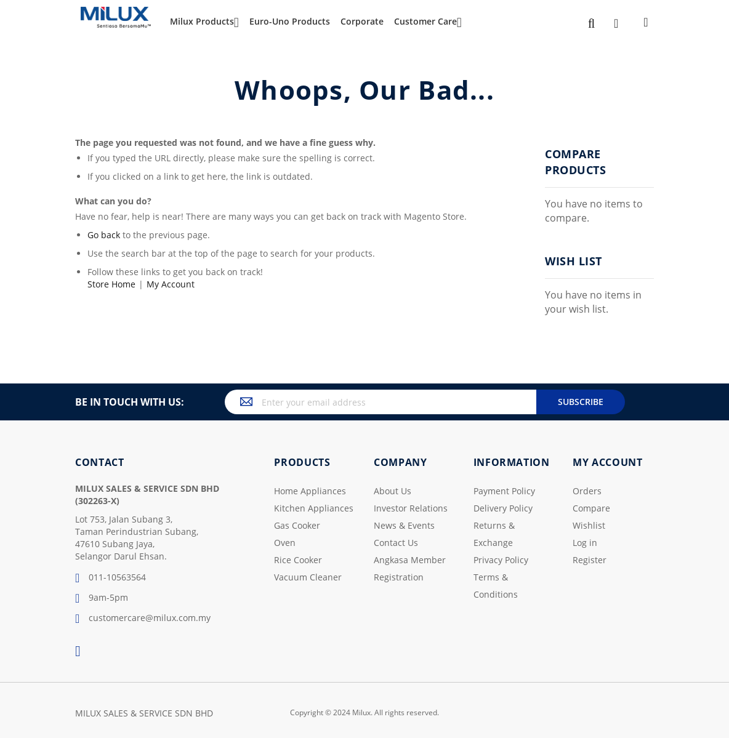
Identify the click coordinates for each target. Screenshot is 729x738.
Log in (585, 542)
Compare (591, 508)
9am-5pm (101, 598)
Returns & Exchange (494, 533)
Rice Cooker (298, 560)
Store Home (111, 284)
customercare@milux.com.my (143, 618)
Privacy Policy (500, 560)
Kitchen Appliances (313, 508)
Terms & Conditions (495, 585)
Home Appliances (310, 491)
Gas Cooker (297, 525)
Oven (285, 542)
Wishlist (589, 525)
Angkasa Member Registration (410, 568)
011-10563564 (110, 578)
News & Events (404, 525)
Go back (103, 235)
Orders (587, 491)
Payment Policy (504, 491)
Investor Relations (411, 508)
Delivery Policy (503, 508)
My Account (171, 284)
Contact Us (396, 542)
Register (589, 560)
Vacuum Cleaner (308, 577)
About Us (392, 491)
